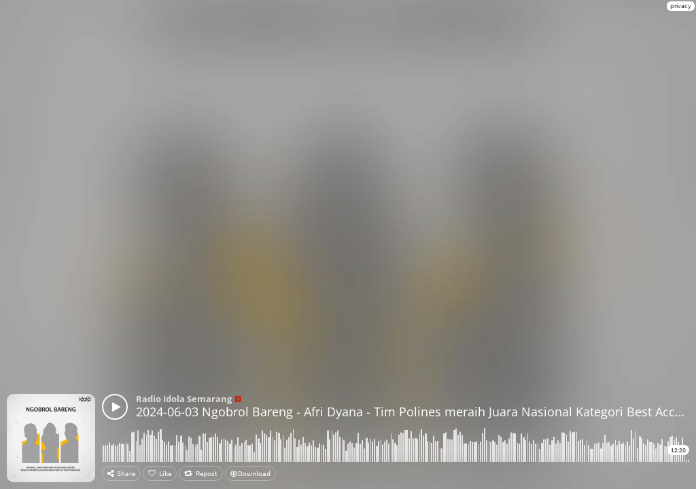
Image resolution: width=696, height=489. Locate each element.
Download (250, 473)
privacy (680, 5)
